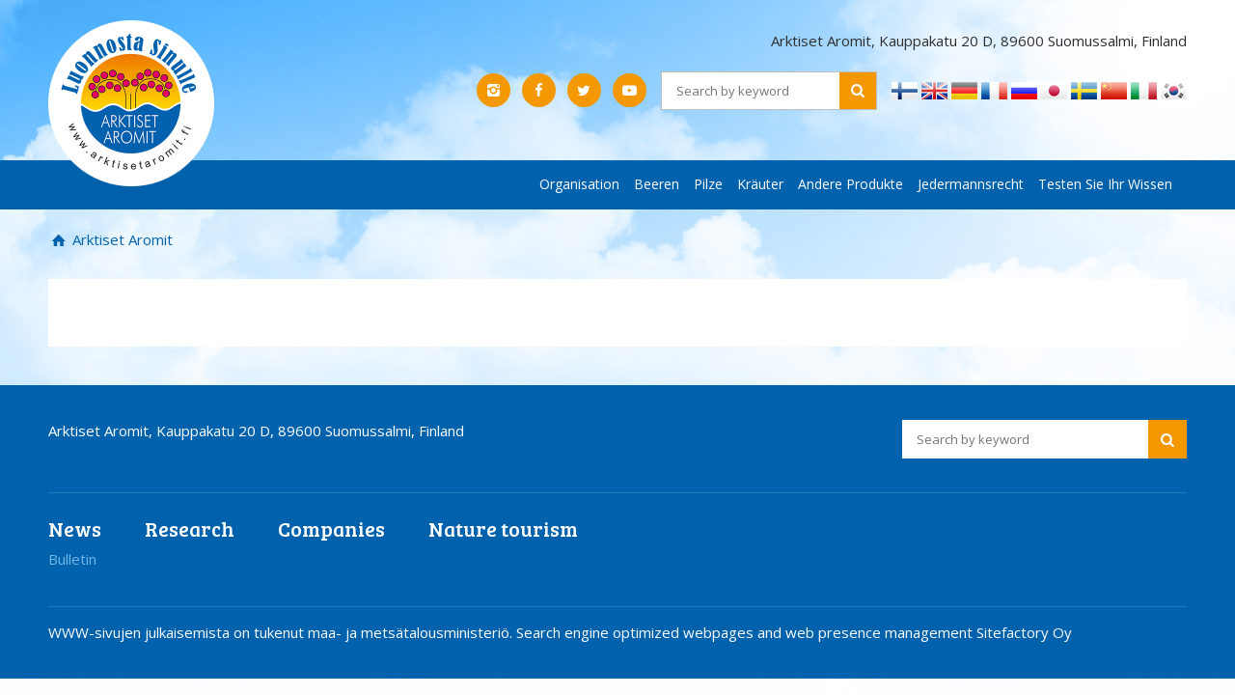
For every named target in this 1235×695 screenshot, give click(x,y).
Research (189, 528)
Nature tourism (503, 528)
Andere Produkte (850, 184)
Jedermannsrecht (971, 184)
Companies (331, 528)
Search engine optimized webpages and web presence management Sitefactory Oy (794, 632)
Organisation (579, 184)
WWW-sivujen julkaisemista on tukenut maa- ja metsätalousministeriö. (282, 632)
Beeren (656, 184)
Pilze (708, 184)
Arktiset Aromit (121, 239)
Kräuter (760, 184)
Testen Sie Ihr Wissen (1105, 184)
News (74, 528)
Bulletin (72, 559)
